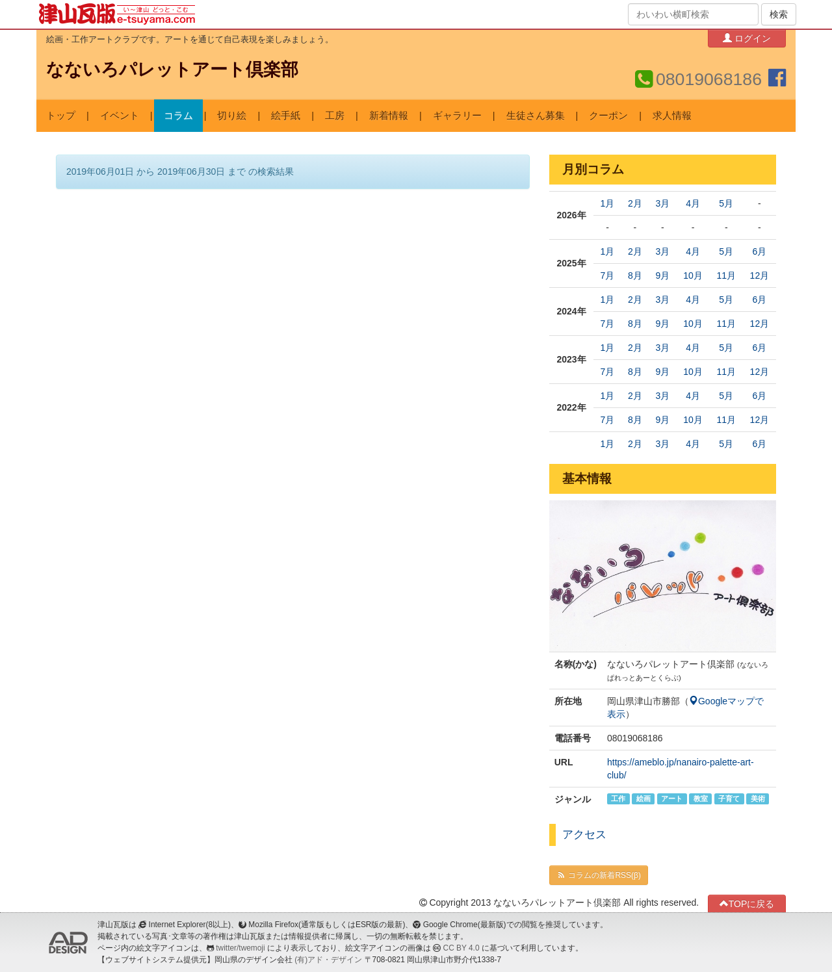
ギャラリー (457, 115)
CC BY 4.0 (461, 948)
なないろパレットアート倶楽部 (172, 69)
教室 (701, 798)
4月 (693, 203)
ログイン (747, 38)
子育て (729, 798)
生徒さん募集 (535, 115)
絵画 (643, 798)
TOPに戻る (747, 903)
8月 (635, 275)
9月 (662, 275)
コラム (178, 115)
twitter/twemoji (240, 948)
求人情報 (672, 115)
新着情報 (388, 115)
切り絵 (231, 115)
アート (671, 798)
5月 (726, 203)
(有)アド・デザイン (328, 959)
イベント (119, 115)
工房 (334, 115)
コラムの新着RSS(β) (598, 875)
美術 (758, 798)
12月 (760, 275)
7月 (608, 275)
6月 (759, 251)
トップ (60, 115)
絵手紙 (285, 115)
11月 (726, 275)
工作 (618, 798)
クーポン (608, 115)
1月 (608, 203)
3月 (662, 203)
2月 (635, 203)
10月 (693, 275)
